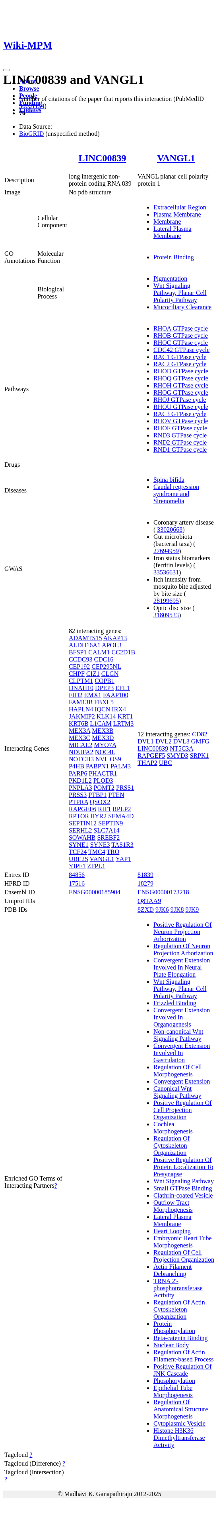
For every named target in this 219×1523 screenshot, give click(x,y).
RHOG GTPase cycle (180, 392)
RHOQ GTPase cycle (180, 378)
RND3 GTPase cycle (180, 435)
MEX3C (79, 737)
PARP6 (78, 773)
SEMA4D (121, 816)
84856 (77, 874)
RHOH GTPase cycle (180, 385)
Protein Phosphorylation (174, 1327)
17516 (77, 883)
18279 (145, 883)
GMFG (200, 741)
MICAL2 (81, 745)
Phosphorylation (174, 1380)
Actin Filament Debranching (172, 1270)
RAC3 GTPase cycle (179, 414)
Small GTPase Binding (182, 1188)
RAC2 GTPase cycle (179, 364)
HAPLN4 (81, 709)
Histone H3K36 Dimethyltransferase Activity (179, 1437)
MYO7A (105, 745)
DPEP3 (104, 687)
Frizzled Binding (174, 1003)
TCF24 (78, 851)
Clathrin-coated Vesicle (183, 1195)
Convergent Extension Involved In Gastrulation (181, 1052)
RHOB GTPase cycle (180, 335)
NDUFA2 (81, 752)
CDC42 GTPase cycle (181, 349)
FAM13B (81, 702)
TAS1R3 (122, 844)
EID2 (76, 695)
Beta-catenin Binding (180, 1338)
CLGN (110, 673)
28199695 (166, 600)
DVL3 (181, 741)
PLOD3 (103, 780)
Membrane (167, 221)
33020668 (169, 529)
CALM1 (99, 652)
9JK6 (162, 909)
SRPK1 (199, 755)
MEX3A (79, 730)
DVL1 (146, 741)
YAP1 (123, 859)
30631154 (31, 106)
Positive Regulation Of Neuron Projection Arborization (182, 931)
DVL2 (163, 741)
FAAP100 (115, 695)
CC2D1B (124, 652)
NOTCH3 (81, 759)
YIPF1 (77, 866)
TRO (113, 851)
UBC (165, 762)
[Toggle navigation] (6, 70)
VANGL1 (176, 158)
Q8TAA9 (149, 900)
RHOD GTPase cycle (180, 371)
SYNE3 (100, 844)
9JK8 (177, 909)
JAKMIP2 (82, 716)
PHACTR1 (103, 773)
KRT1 (125, 716)
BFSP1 (78, 652)
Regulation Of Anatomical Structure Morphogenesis (180, 1409)
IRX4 (119, 709)
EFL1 (122, 687)
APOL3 (112, 645)
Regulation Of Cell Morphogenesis (177, 1071)
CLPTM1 (81, 680)
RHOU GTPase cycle (180, 406)
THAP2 (147, 762)
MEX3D (103, 737)
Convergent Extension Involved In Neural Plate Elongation (181, 967)
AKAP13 (115, 638)
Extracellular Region (179, 207)
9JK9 (192, 909)
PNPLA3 (80, 787)
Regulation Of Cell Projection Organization (183, 1256)
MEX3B (102, 730)
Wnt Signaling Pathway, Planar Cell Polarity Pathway (180, 292)
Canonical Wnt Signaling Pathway (177, 1092)
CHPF (77, 673)
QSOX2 (100, 802)
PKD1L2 (80, 780)
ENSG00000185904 (94, 892)
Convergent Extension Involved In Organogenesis (181, 1017)
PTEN (116, 794)
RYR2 (99, 816)
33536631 (166, 572)
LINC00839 (102, 158)
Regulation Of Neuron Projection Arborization (183, 949)
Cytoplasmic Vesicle (179, 1423)
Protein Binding (173, 257)
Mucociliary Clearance (182, 307)
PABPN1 (97, 766)
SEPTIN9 (110, 823)
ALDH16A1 (85, 645)
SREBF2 (108, 837)
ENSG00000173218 (163, 892)
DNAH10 (81, 687)
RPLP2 (121, 809)
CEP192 (79, 666)
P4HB (76, 766)
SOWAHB (82, 837)
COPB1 (104, 680)
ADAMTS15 (85, 638)
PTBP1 (97, 794)
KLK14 (106, 716)
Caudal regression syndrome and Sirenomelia (176, 493)
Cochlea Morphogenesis (173, 1128)
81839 (145, 874)
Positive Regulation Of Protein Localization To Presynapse (183, 1166)
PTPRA (78, 802)
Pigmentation (170, 278)
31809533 (166, 615)
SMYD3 (177, 755)
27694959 (166, 551)
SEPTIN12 (83, 823)
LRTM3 (123, 723)
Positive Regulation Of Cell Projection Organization (182, 1109)
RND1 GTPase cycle (180, 449)
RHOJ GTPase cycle (179, 399)
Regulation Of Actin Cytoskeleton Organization (179, 1309)
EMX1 (93, 695)
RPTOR (79, 816)
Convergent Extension (181, 1081)
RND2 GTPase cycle (180, 442)
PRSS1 (125, 787)
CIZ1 (93, 673)
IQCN (102, 709)
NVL (101, 759)
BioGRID (31, 133)
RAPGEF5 (151, 755)
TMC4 (96, 851)
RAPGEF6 (82, 809)
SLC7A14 (107, 830)
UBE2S (78, 859)
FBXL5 (104, 702)
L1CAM (101, 723)
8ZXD (146, 909)
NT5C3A (181, 748)
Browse (29, 88)
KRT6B (79, 723)
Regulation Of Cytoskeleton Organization (171, 1145)
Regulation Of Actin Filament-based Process (183, 1356)
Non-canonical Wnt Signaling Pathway (178, 1035)
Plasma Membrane (177, 214)
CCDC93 (81, 659)
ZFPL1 (96, 866)
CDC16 (103, 659)
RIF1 (104, 809)
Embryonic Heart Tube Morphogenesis (182, 1242)
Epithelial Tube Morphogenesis (173, 1391)
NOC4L (105, 752)
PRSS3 (78, 794)
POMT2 (104, 787)
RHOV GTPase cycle (180, 421)
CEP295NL (106, 666)
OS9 (115, 759)
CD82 (199, 734)
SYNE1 (79, 844)
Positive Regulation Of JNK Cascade (182, 1370)
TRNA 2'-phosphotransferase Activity (178, 1288)
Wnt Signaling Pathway (183, 1181)
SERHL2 (80, 830)
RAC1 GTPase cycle (179, 357)
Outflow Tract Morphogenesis (173, 1206)
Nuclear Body (171, 1345)
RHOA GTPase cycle (180, 328)
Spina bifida (168, 479)
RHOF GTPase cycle (180, 428)
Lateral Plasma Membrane (172, 232)
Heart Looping (172, 1231)
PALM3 (120, 766)
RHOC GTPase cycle (180, 342)
